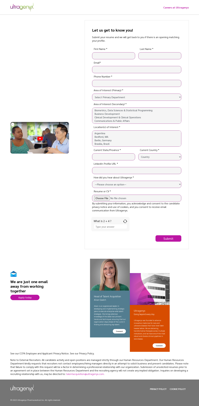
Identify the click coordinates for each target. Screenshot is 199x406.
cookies (124, 206)
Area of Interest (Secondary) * (110, 104)
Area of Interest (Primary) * (108, 90)
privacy (96, 206)
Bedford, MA (136, 137)
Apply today (25, 297)
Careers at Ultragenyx (176, 7)
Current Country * (149, 150)
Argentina (136, 133)
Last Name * (146, 49)
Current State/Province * (107, 150)
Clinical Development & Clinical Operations (136, 117)
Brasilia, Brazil (136, 144)
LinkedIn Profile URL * (106, 163)
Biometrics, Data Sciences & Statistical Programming (136, 110)
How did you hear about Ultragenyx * (114, 177)
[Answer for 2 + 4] (110, 226)
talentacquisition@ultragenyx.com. (85, 374)
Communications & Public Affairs (136, 121)
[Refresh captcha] (125, 221)
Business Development (136, 114)
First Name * (100, 49)
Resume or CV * (102, 191)
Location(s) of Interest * (107, 127)
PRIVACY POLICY (158, 389)
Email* (97, 62)
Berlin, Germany (136, 140)
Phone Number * (103, 76)
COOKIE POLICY (178, 389)
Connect (119, 331)
